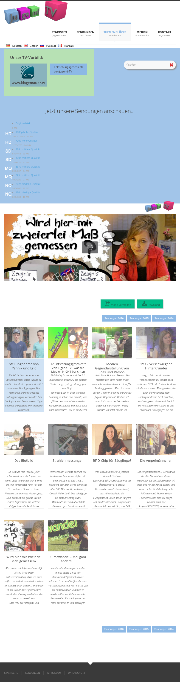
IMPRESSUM (54, 673)
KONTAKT (164, 32)
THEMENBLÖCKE (115, 32)
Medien (142, 32)
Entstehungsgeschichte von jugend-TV (69, 69)
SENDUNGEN (85, 32)
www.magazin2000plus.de (107, 480)
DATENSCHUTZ (76, 673)
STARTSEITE (60, 32)
